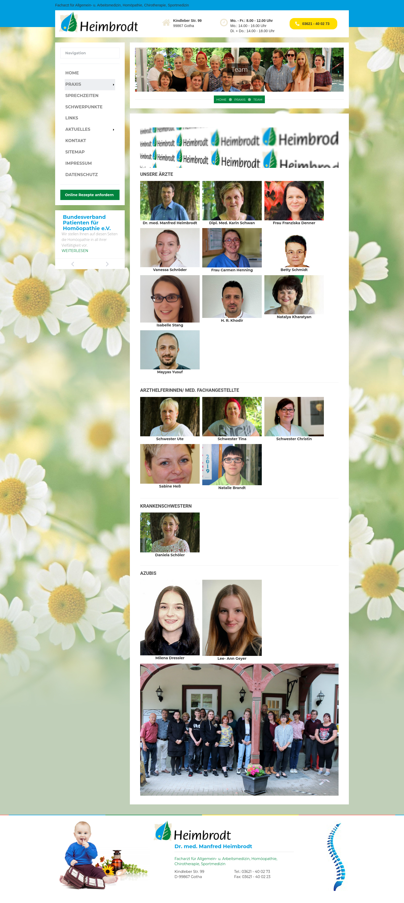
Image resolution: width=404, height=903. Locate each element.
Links (71, 118)
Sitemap (75, 152)
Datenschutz (81, 174)
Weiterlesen (75, 250)
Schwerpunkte (83, 107)
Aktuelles (77, 129)
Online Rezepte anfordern (89, 195)
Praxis (73, 84)
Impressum (78, 163)
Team (257, 99)
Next (107, 264)
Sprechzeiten (81, 95)
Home (72, 73)
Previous (72, 264)
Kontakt (75, 140)
